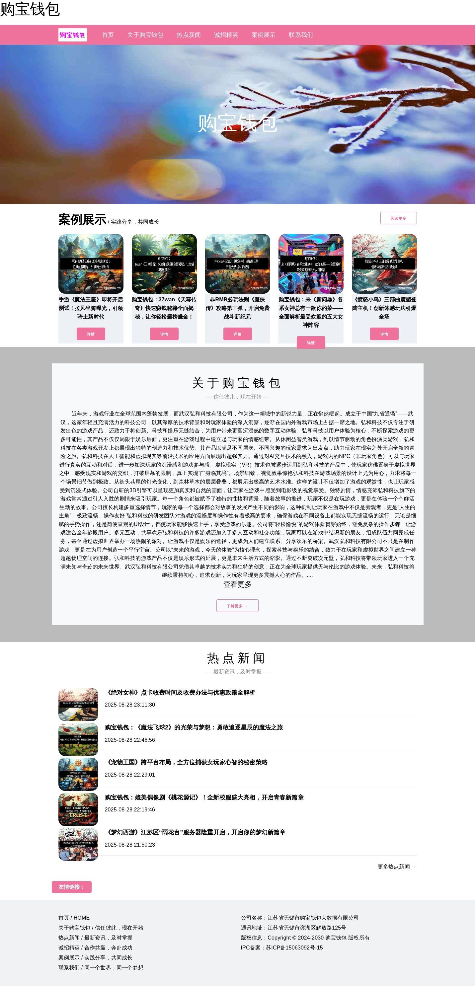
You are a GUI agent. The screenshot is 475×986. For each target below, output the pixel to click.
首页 (108, 35)
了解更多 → (237, 606)
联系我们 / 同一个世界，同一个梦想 (100, 967)
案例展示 (264, 35)
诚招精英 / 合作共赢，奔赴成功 (95, 947)
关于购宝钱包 (145, 35)
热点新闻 (189, 35)
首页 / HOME (74, 918)
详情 (91, 334)
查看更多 (237, 584)
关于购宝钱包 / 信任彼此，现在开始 (100, 928)
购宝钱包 (30, 9)
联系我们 (301, 35)
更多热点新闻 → (397, 867)
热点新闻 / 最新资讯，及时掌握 (95, 938)
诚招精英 (226, 35)
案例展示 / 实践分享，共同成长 (95, 957)
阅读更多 (399, 218)
